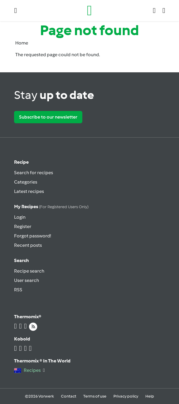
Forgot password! (32, 236)
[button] (15, 10)
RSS (18, 289)
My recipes (51, 206)
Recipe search (29, 271)
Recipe (21, 162)
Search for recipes (33, 172)
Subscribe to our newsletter (48, 117)
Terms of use (94, 396)
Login (19, 217)
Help (149, 396)
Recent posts (28, 245)
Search (21, 260)
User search (26, 280)
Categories (25, 182)
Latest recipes (29, 191)
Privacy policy (125, 396)
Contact (68, 396)
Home (21, 43)
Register (22, 226)
